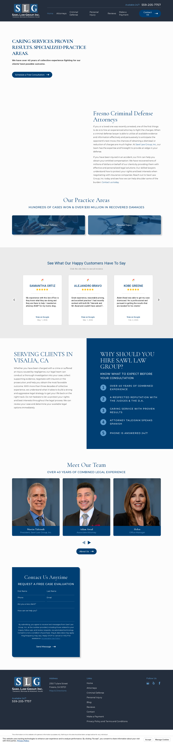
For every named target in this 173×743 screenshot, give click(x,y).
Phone (16, 598)
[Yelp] (153, 683)
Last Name (47, 591)
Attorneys (92, 688)
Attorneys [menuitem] (61, 13)
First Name (18, 591)
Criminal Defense (95, 693)
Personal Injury (94, 697)
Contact (91, 711)
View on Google (42, 317)
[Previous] (14, 299)
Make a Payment (95, 716)
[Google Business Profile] (147, 683)
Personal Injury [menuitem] (94, 13)
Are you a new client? (23, 604)
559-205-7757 (151, 5)
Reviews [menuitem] (112, 13)
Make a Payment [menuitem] (123, 13)
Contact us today (114, 182)
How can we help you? (23, 611)
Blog (89, 702)
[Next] (158, 299)
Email (45, 598)
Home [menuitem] (50, 13)
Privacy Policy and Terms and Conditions (107, 721)
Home (90, 683)
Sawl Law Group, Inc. (149, 144)
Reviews (91, 707)
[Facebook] (159, 683)
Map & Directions (57, 690)
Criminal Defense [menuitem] (74, 13)
